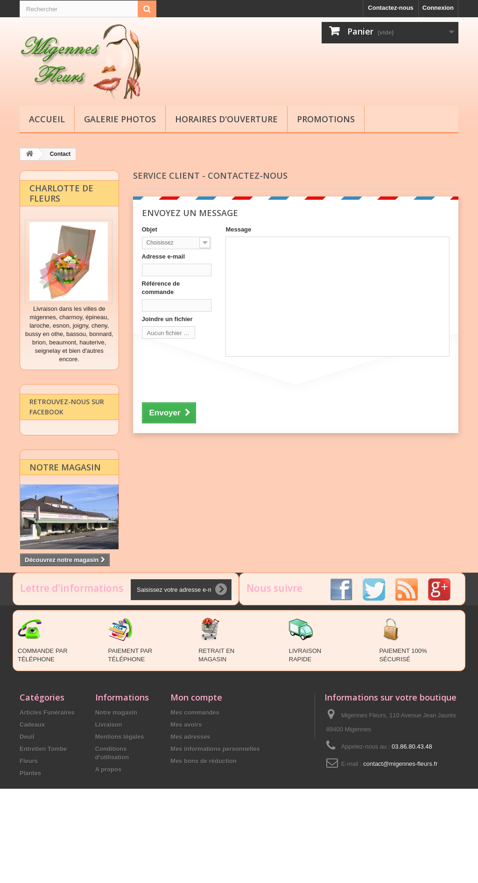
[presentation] (213, 377)
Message (238, 228)
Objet (149, 228)
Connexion (438, 7)
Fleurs (29, 811)
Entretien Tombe (43, 799)
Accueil (47, 119)
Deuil (27, 787)
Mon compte (196, 748)
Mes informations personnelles (215, 799)
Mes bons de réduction (203, 811)
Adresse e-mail (163, 255)
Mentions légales (119, 787)
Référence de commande (161, 287)
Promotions (326, 119)
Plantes (30, 823)
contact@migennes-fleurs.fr (400, 814)
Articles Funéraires (47, 763)
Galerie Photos (120, 119)
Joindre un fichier (167, 318)
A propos (108, 820)
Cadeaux (32, 775)
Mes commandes (194, 763)
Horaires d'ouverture (226, 119)
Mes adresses (190, 787)
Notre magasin (65, 477)
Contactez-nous (391, 7)
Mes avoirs (186, 775)
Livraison (108, 775)
